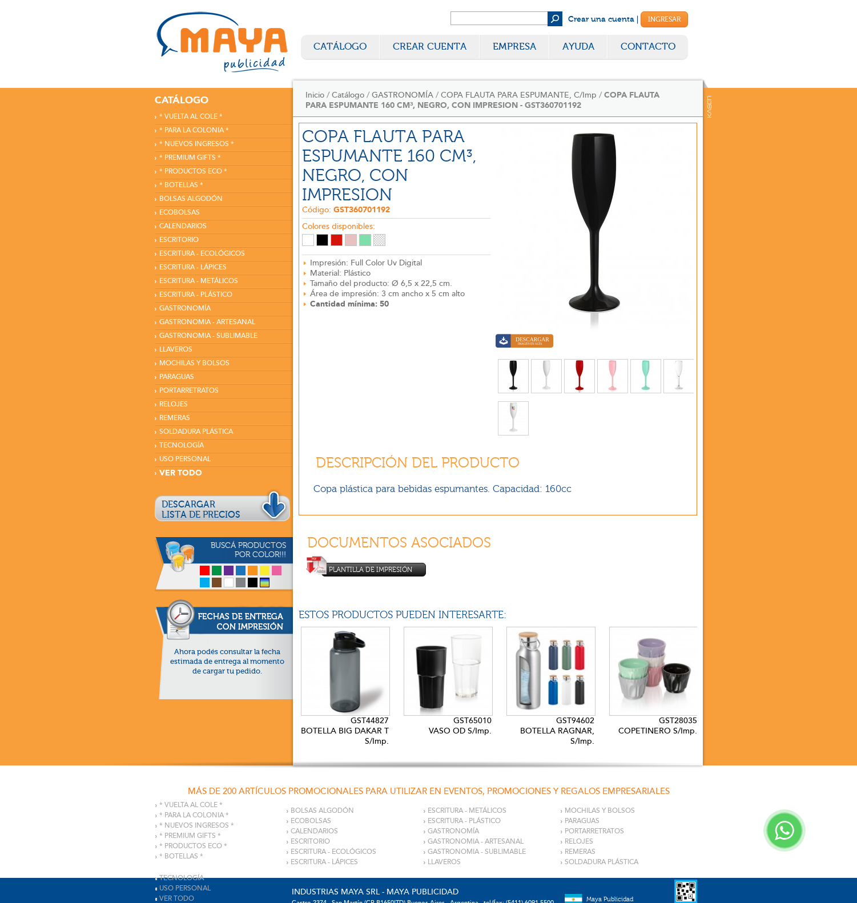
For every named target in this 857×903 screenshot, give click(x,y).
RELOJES (173, 404)
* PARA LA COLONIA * (194, 130)
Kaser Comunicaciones (709, 107)
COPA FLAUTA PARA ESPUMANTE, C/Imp (519, 95)
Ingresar (664, 19)
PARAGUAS (176, 377)
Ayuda (578, 46)
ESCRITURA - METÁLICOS (198, 281)
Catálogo (340, 46)
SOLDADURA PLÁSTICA (196, 432)
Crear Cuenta (429, 46)
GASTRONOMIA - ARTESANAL (207, 322)
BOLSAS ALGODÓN (191, 199)
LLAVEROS (175, 349)
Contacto (648, 46)
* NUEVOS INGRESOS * (196, 144)
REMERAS (174, 418)
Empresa (514, 46)
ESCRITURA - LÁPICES (193, 267)
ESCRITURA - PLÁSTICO (195, 295)
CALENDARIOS (183, 226)
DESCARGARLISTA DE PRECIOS (201, 509)
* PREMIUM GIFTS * (190, 158)
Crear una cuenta (601, 19)
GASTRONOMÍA (185, 308)
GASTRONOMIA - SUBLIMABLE (208, 336)
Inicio (314, 95)
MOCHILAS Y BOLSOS (194, 363)
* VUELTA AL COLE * (191, 116)
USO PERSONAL (185, 459)
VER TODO (180, 473)
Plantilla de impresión (366, 570)
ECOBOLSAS (179, 212)
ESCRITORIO (179, 240)
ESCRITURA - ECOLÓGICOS (202, 253)
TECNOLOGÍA (181, 445)
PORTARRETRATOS (189, 390)
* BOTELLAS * (181, 185)
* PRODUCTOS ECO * (193, 171)
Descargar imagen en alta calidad (524, 342)
